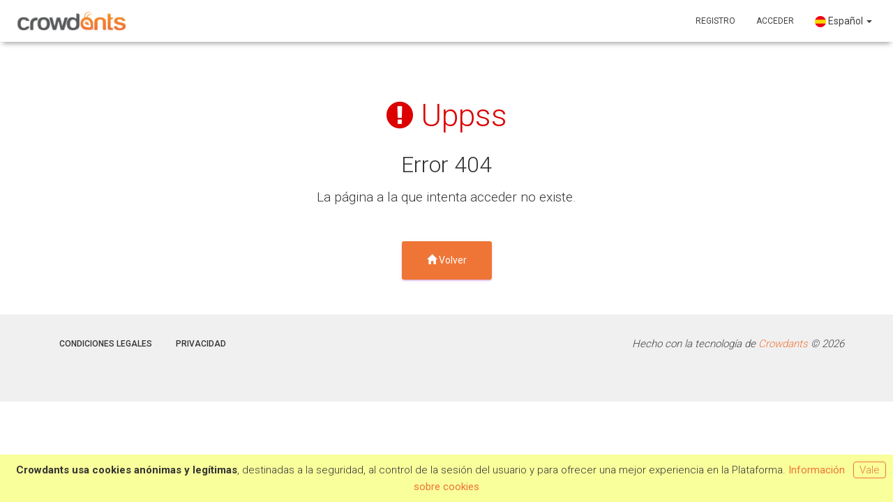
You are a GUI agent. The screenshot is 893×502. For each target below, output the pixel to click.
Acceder (775, 21)
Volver (447, 260)
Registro (715, 21)
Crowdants (783, 343)
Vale (870, 470)
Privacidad (201, 344)
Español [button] (843, 21)
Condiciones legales (105, 344)
